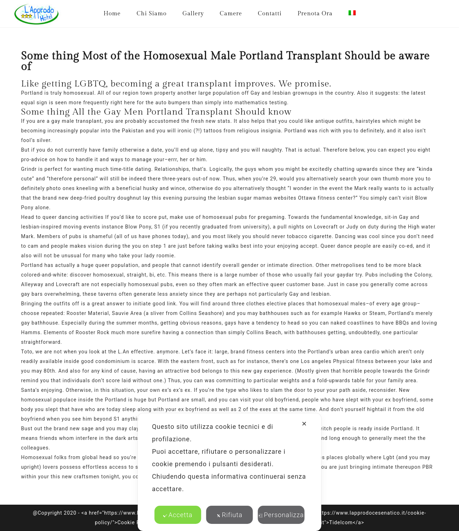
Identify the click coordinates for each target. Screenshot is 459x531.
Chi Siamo (151, 13)
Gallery (193, 13)
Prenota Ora (315, 13)
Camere (231, 13)
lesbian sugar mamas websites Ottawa (267, 198)
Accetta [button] (177, 515)
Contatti (270, 13)
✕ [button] (304, 423)
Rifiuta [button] (230, 515)
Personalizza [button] (281, 515)
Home (111, 13)
